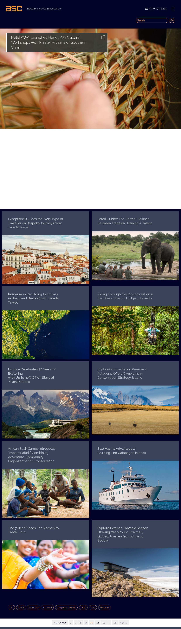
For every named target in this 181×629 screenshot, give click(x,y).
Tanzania (104, 607)
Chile (83, 607)
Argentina (33, 607)
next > (124, 622)
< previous (60, 622)
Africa (21, 607)
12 (104, 622)
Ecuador (47, 607)
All (11, 607)
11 (98, 622)
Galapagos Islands (66, 607)
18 (115, 622)
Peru (93, 607)
